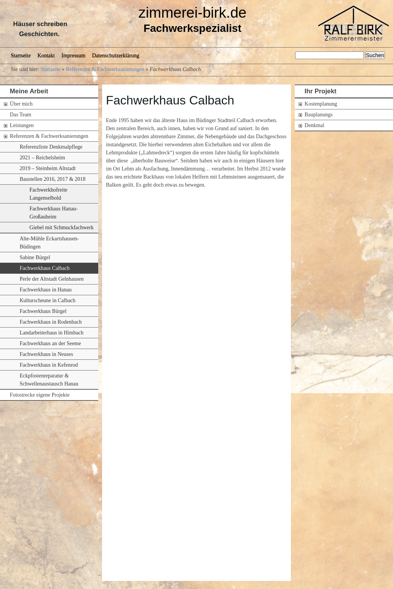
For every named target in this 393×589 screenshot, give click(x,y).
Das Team (20, 114)
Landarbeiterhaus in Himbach (51, 333)
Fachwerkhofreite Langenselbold (49, 194)
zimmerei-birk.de (193, 13)
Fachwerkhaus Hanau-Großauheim (54, 213)
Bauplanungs (319, 114)
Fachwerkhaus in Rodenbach (51, 322)
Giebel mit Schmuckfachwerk (62, 227)
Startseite (21, 55)
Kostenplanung (321, 104)
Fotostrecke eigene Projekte (40, 395)
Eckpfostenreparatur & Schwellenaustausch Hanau (49, 380)
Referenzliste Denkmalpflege (51, 147)
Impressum (73, 55)
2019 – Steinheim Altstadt (48, 168)
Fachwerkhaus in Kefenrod (49, 365)
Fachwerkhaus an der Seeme (50, 343)
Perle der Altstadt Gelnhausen (52, 279)
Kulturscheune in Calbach (47, 300)
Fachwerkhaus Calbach (44, 268)
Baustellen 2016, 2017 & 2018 (53, 179)
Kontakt (46, 55)
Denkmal (314, 125)
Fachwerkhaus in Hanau (45, 290)
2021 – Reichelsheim (42, 157)
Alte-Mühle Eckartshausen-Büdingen (49, 243)
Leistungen (22, 125)
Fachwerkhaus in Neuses (46, 354)
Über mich (21, 104)
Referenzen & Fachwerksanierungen (105, 69)
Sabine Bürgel (35, 257)
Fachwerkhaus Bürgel (43, 311)
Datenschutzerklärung (115, 55)
